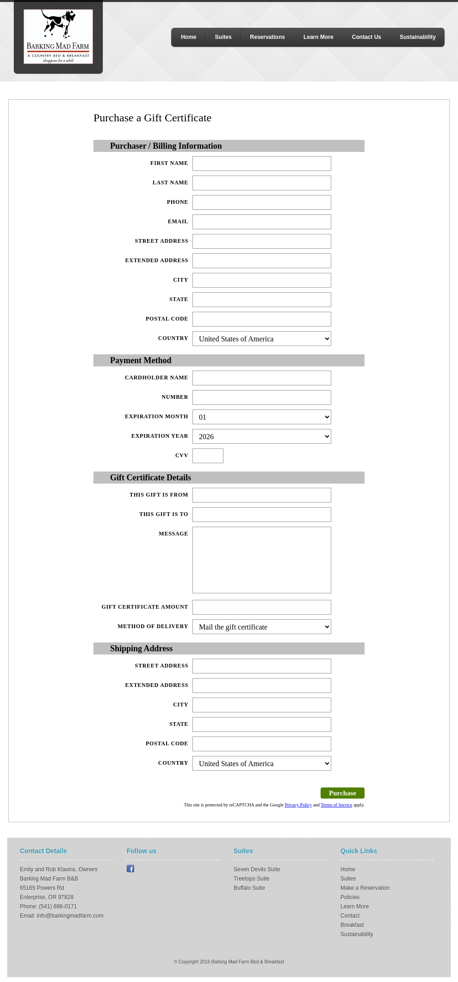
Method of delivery (153, 626)
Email (178, 221)
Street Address (162, 241)
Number (174, 397)
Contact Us (366, 37)
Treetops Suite (252, 878)
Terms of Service (336, 804)
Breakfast (352, 925)
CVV (181, 455)
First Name (169, 163)
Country (173, 338)
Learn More (318, 37)
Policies (349, 897)
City (180, 280)
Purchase (342, 793)
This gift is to (163, 514)
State (178, 299)
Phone (177, 202)
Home (188, 37)
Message (173, 533)
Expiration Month (156, 416)
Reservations (267, 37)
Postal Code (167, 318)
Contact (349, 916)
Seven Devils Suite (257, 869)
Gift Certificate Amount (144, 607)
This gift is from (159, 494)
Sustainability (418, 37)
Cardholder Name (156, 377)
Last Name (170, 182)
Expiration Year (159, 436)
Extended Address (157, 260)
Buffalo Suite (249, 888)
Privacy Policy (298, 804)
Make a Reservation (365, 888)
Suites (223, 37)
